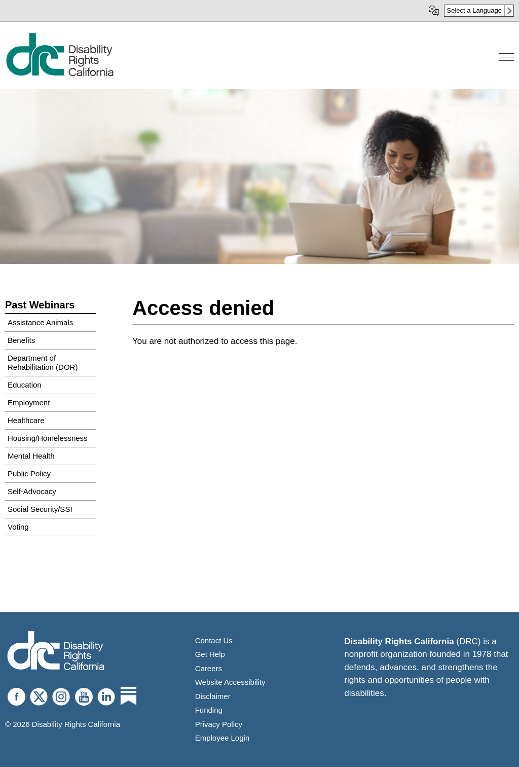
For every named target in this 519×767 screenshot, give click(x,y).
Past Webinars (40, 304)
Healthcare (26, 420)
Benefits (21, 340)
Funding (209, 710)
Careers (208, 668)
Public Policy (29, 473)
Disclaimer (213, 696)
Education (25, 384)
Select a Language (474, 10)
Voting (18, 526)
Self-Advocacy (32, 491)
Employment (29, 402)
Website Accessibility (230, 682)
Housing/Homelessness (48, 438)
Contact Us (214, 640)
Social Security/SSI (40, 509)
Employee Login (222, 738)
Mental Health (31, 455)
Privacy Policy (218, 724)
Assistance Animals (40, 322)
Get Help (210, 654)
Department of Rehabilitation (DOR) (43, 362)
